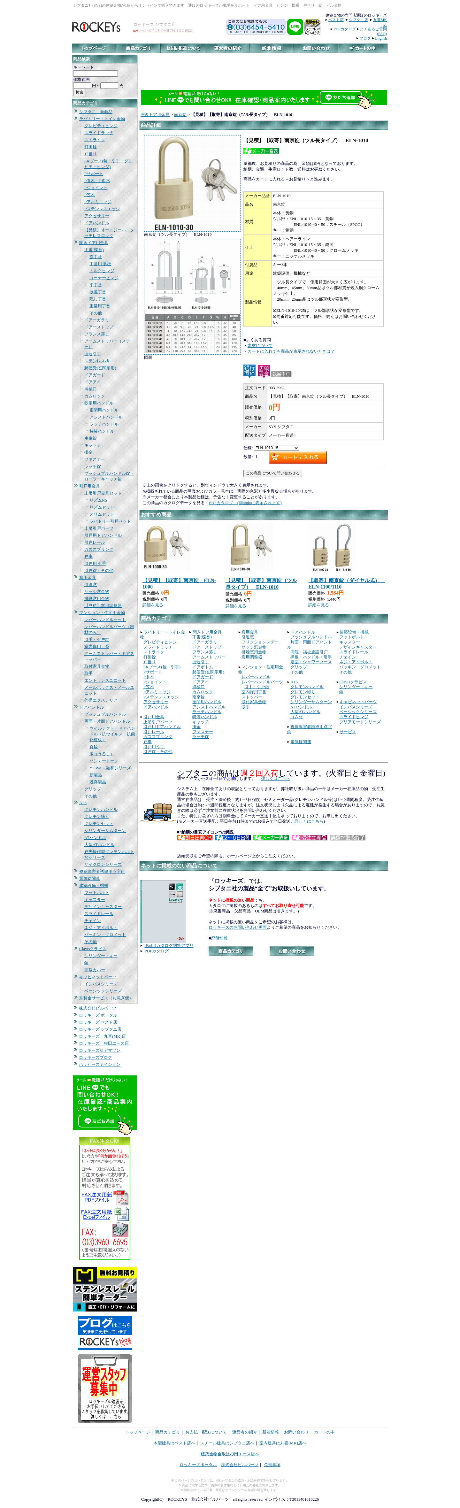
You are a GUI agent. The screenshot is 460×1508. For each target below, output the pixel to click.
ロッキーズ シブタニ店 (100, 1029)
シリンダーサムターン (105, 830)
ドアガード (94, 375)
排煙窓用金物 (96, 598)
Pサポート (93, 173)
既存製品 (97, 782)
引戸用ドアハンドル (103, 535)
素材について (260, 345)
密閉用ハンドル (104, 410)
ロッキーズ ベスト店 (98, 1022)
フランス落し (96, 334)
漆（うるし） (101, 753)
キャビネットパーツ (98, 976)
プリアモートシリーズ (360, 721)
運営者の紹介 (244, 1432)
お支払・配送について (206, 1432)
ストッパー (251, 697)
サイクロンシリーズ (103, 864)
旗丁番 (95, 256)
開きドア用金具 (93, 242)
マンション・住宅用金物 (102, 612)
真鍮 (93, 746)
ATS (83, 802)
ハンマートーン (104, 760)
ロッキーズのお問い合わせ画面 (238, 927)
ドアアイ (92, 382)
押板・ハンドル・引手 (311, 657)
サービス (348, 731)
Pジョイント (95, 187)
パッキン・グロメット (105, 934)
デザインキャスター (103, 906)
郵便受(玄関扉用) (100, 367)
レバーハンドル (256, 676)
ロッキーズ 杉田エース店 (104, 1043)
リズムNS (98, 500)
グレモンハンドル (101, 809)
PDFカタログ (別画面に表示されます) (245, 502)
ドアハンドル (96, 222)
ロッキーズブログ (95, 1057)
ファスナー (94, 459)
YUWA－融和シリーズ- (110, 768)
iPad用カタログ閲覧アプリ (169, 945)
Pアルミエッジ (97, 201)
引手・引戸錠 (96, 639)
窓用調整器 (251, 657)
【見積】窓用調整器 (103, 605)
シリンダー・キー (101, 955)
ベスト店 (336, 20)
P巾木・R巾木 (97, 180)
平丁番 (95, 284)
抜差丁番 (97, 291)
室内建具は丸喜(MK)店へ (282, 1443)
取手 (88, 673)
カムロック (94, 396)
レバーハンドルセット (105, 619)
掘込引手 (92, 353)
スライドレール (98, 913)
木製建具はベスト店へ (174, 1443)
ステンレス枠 (96, 360)
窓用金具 (87, 577)
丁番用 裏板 (100, 263)
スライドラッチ (98, 132)
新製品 (95, 775)
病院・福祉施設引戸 (309, 652)
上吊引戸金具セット (103, 493)
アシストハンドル (106, 417)
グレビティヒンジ (101, 125)
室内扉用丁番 (96, 646)
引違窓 (90, 584)
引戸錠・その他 (98, 570)
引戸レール (94, 542)
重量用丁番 (99, 306)
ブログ (365, 38)
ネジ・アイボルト (101, 927)
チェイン (92, 920)
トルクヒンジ (101, 270)
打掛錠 (90, 146)
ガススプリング (98, 549)
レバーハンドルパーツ (262, 682)
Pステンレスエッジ (102, 208)
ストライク (94, 139)
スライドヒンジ (353, 716)
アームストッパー (209, 657)
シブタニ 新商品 (95, 111)
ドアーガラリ (96, 320)
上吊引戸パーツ (98, 528)
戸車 (88, 556)
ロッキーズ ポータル (98, 1015)
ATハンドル (95, 837)
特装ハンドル (101, 431)
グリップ (92, 789)
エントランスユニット (105, 680)
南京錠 (90, 438)
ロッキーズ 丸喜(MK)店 (102, 1036)
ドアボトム (202, 667)
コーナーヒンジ (104, 277)
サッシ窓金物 (96, 591)
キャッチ (92, 445)
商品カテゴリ (167, 1432)
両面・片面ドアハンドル (107, 721)
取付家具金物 (96, 666)
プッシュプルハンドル (105, 714)
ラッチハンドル (104, 424)
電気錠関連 (89, 878)
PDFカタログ (345, 29)
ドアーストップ (98, 327)
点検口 (90, 389)
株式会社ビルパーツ (97, 1008)
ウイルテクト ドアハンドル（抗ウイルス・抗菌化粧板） (112, 734)
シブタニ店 (358, 20)
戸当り (90, 153)
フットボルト (96, 892)
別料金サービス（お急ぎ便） (106, 998)
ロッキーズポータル (198, 1464)
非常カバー (94, 969)
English (381, 38)
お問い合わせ (296, 1432)
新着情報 (270, 1432)
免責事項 (272, 1464)
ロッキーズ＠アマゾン (99, 1050)
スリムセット (101, 514)
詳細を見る (152, 605)
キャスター (94, 899)
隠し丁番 (97, 298)
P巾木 (148, 676)
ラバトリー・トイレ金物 (102, 118)
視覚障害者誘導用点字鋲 (102, 871)
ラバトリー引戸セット (110, 521)
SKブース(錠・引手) (161, 667)
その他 (95, 313)
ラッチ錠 (92, 466)
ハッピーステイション (99, 1064)
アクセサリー (96, 215)
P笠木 (89, 194)
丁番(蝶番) (94, 249)
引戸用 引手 (95, 563)
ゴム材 (296, 716)
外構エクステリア (101, 700)
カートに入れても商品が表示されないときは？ (291, 351)
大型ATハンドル (99, 844)
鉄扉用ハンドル (98, 403)
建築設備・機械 (93, 885)
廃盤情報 (219, 938)
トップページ (137, 1432)
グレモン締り (96, 816)
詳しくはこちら (275, 778)
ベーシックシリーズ (103, 991)
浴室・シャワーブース (311, 661)
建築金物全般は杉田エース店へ (230, 1453)
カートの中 (324, 1432)
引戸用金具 (89, 486)
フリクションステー (260, 642)
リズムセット (101, 507)
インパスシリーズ (101, 983)
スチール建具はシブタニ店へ (227, 1443)
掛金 (88, 452)
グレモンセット (98, 823)
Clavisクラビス (92, 948)
